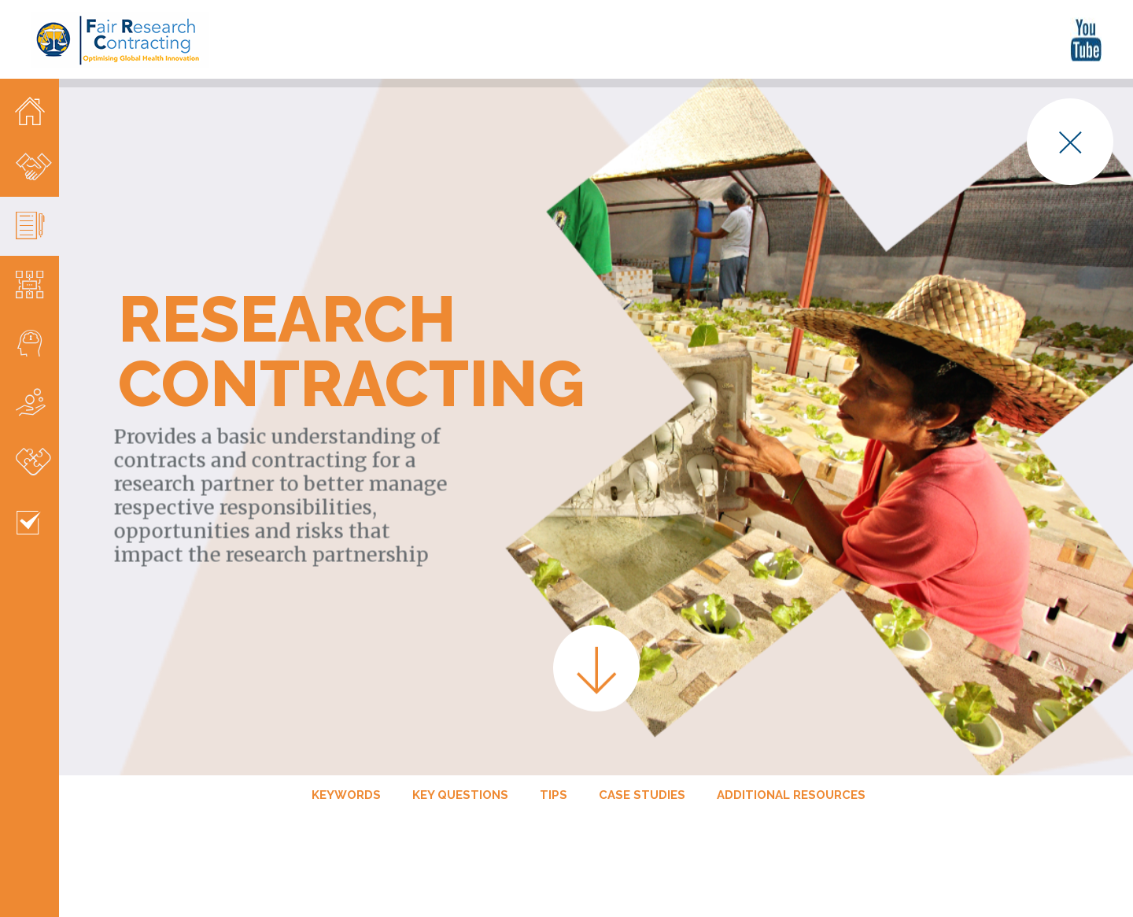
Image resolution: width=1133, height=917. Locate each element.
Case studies (642, 759)
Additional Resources (791, 759)
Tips (553, 759)
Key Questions (460, 759)
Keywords (346, 759)
